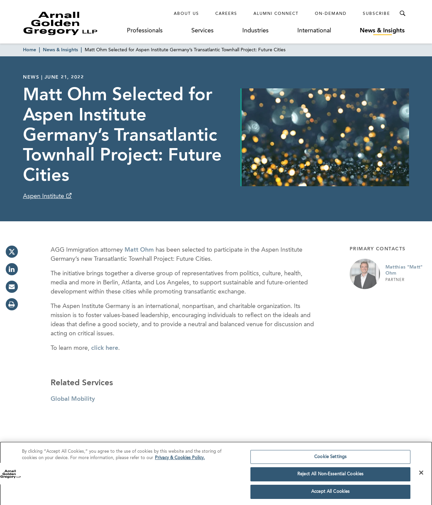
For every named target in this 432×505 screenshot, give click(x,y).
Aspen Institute (44, 196)
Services (202, 31)
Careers (226, 14)
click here (104, 348)
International (314, 31)
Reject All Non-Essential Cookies (330, 476)
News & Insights (382, 31)
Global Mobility (73, 399)
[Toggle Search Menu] (402, 13)
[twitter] (12, 252)
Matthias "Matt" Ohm (404, 270)
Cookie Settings (330, 458)
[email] (12, 287)
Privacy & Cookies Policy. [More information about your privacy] (180, 460)
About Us (186, 14)
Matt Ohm (139, 250)
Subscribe (376, 14)
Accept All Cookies (330, 494)
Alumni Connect (276, 14)
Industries (255, 31)
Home (29, 50)
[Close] (421, 474)
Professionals (145, 31)
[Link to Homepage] (73, 23)
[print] (12, 304)
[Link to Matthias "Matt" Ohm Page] (365, 274)
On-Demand (331, 14)
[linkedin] (12, 269)
